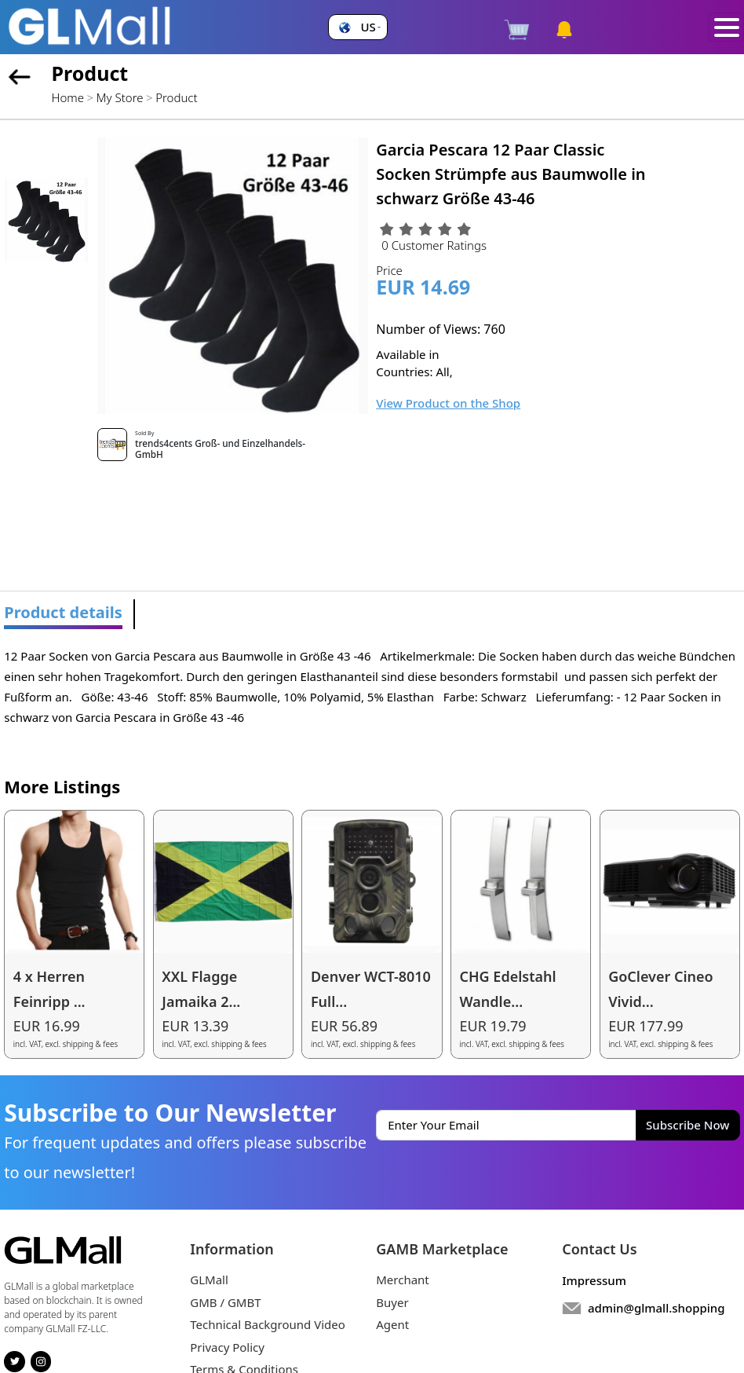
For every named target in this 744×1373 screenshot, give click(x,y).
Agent (392, 1324)
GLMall (209, 1279)
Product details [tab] (63, 612)
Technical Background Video (267, 1324)
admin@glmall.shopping (656, 1308)
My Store (120, 97)
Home (68, 97)
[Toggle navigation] (726, 27)
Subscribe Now (687, 1125)
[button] (357, 27)
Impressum (594, 1280)
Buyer (392, 1302)
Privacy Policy (227, 1347)
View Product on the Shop (448, 403)
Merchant (402, 1279)
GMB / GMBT (225, 1302)
